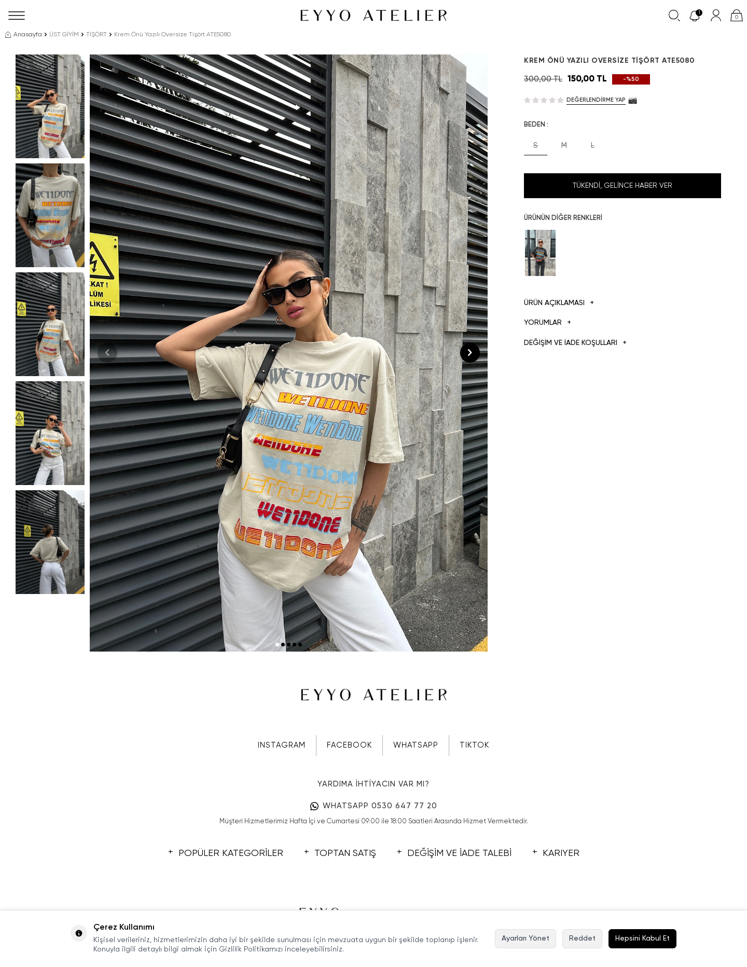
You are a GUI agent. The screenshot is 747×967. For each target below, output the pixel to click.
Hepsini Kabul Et (642, 938)
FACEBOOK (349, 745)
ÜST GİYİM (64, 35)
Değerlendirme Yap (596, 100)
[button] (277, 644)
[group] (289, 353)
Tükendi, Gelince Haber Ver (622, 185)
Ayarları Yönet (525, 938)
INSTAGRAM (282, 745)
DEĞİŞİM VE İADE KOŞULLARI (575, 343)
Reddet (582, 938)
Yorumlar (547, 323)
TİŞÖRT (96, 35)
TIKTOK (474, 745)
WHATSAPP (415, 745)
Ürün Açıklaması (559, 303)
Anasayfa (23, 34)
